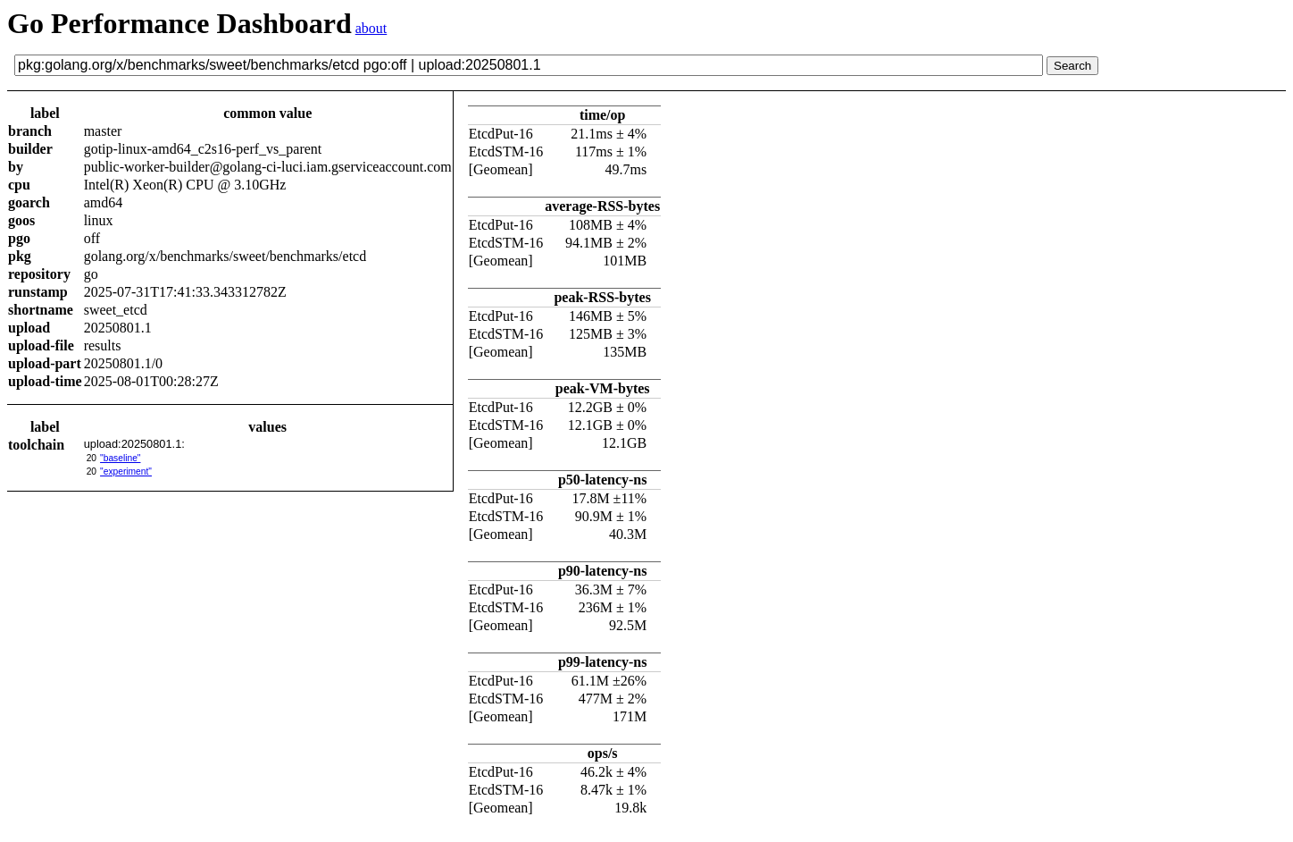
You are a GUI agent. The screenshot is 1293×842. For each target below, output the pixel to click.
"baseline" (120, 458)
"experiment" (126, 471)
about (371, 28)
